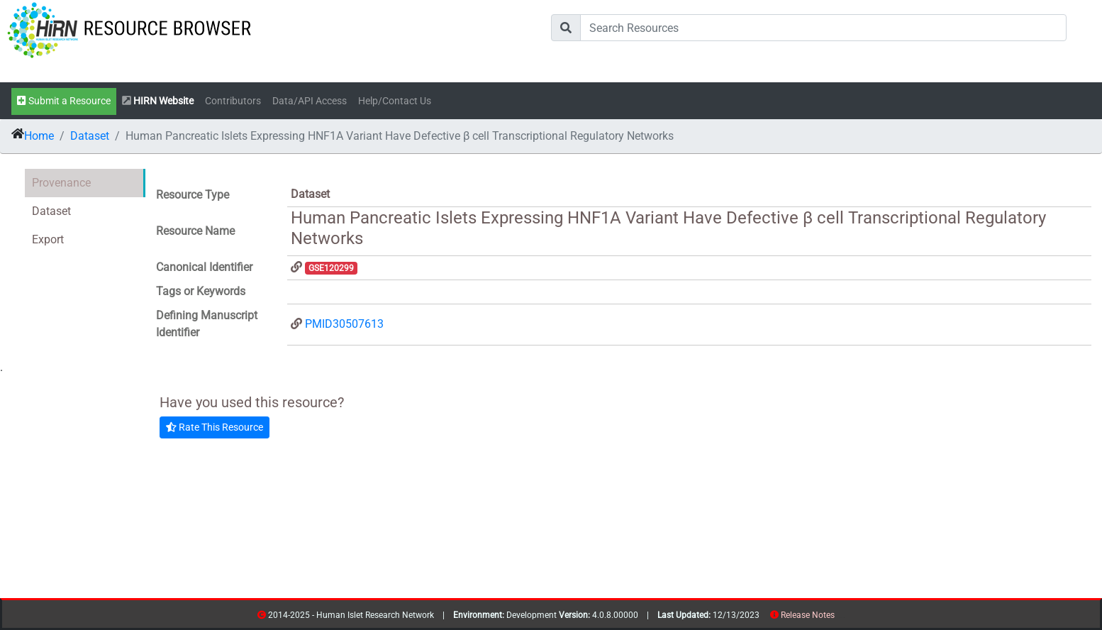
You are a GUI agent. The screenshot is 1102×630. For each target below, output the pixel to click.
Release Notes (808, 615)
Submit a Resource (64, 101)
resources (839, 617)
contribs (843, 617)
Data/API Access (309, 101)
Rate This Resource (214, 427)
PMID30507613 (344, 324)
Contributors (233, 101)
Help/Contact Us (394, 101)
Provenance (61, 182)
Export (48, 239)
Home (39, 136)
